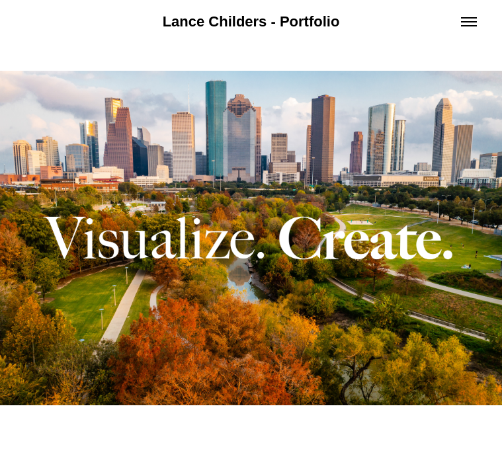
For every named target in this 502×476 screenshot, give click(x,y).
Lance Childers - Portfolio (251, 21)
